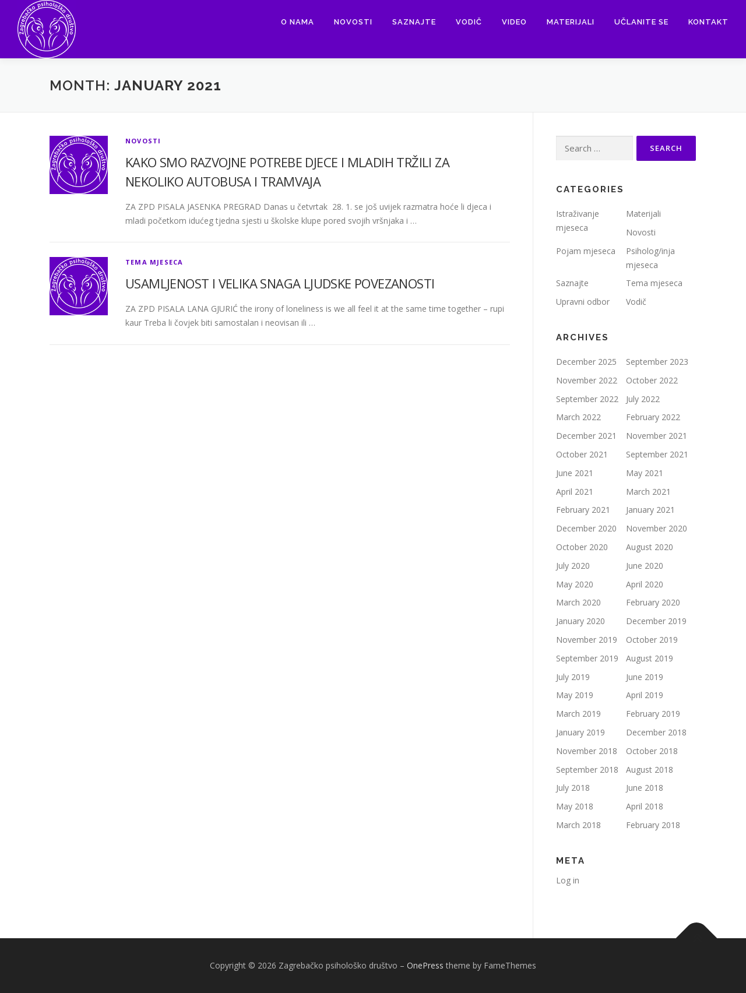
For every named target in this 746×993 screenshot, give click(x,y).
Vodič (469, 21)
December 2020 (586, 528)
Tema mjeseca (154, 262)
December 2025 (586, 361)
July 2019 (573, 676)
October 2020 (582, 546)
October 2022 (652, 380)
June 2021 (574, 472)
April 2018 (644, 806)
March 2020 (578, 602)
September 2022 (587, 398)
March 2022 (578, 416)
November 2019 (586, 639)
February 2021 (583, 509)
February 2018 (653, 824)
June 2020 (644, 565)
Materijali (570, 21)
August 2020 (649, 546)
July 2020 (573, 565)
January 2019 (580, 732)
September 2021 (657, 454)
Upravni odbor (583, 301)
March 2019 (578, 713)
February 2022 (653, 416)
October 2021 (582, 454)
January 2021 (650, 509)
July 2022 (643, 398)
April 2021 (574, 491)
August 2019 (649, 658)
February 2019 (653, 713)
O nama (297, 21)
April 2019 (644, 694)
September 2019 (587, 658)
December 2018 (656, 732)
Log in (567, 880)
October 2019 (652, 639)
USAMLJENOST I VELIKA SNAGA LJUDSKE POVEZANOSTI (279, 283)
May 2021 (644, 472)
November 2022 (586, 380)
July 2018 (573, 787)
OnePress (425, 965)
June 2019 (644, 676)
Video (514, 21)
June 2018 (644, 787)
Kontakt (708, 21)
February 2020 (653, 602)
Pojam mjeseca (585, 250)
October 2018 (652, 750)
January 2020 (580, 620)
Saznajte (414, 21)
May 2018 (574, 806)
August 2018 (649, 769)
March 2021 (648, 491)
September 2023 (657, 361)
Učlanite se (641, 21)
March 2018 (578, 824)
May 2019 (574, 694)
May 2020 (574, 584)
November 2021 (656, 435)
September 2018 (587, 769)
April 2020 (644, 584)
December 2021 (586, 435)
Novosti (353, 21)
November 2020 (656, 528)
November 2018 (586, 750)
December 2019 (656, 620)
